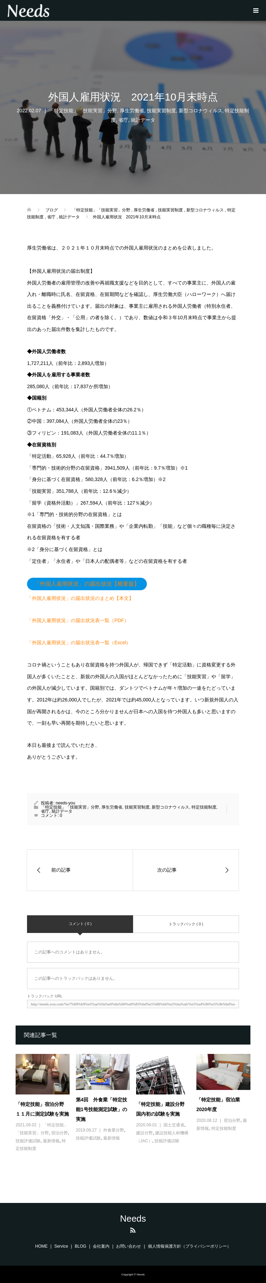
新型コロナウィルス (200, 110)
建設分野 (144, 1133)
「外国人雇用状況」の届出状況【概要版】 (87, 584)
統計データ (143, 120)
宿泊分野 (59, 1133)
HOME (41, 1246)
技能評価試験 (28, 1140)
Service (61, 1246)
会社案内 (101, 1246)
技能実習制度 (161, 110)
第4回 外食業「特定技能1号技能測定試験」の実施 (101, 1109)
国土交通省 (173, 1125)
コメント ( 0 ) (80, 924)
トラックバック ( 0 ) (186, 924)
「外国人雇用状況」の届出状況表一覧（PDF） (78, 620)
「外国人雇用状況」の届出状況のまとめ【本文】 (80, 598)
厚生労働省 (132, 110)
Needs (133, 1218)
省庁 (123, 120)
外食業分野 (113, 1130)
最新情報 (51, 1140)
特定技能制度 (204, 807)
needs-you (65, 803)
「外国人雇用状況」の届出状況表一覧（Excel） (79, 642)
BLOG (80, 1246)
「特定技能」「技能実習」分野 (83, 110)
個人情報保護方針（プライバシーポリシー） (189, 1246)
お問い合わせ (128, 1246)
